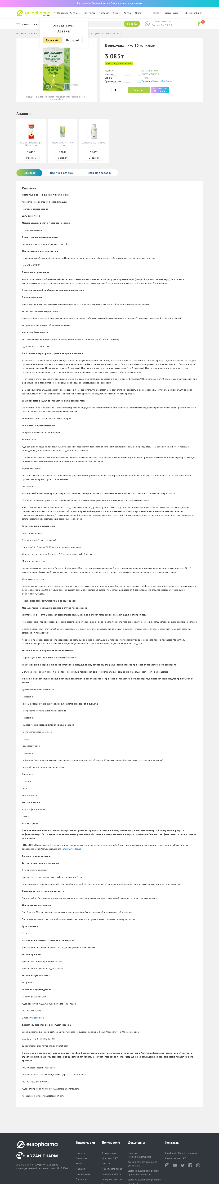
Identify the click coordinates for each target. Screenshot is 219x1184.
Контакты (90, 12)
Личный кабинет (194, 12)
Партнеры (81, 1179)
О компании (82, 1158)
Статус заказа (171, 12)
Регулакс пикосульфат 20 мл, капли (31, 144)
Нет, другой (72, 40)
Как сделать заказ (112, 1168)
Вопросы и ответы (111, 1173)
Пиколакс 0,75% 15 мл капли (62, 144)
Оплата (106, 1163)
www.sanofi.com (36, 1017)
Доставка (104, 12)
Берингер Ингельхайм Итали (157, 81)
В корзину (140, 90)
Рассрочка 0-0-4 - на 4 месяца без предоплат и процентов (109, 3)
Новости (80, 1153)
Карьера (80, 1168)
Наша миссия (83, 1173)
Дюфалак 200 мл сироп (93, 142)
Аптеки (127, 12)
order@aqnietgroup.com (184, 1153)
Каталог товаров (28, 24)
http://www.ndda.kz (72, 848)
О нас (138, 12)
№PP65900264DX (36, 1164)
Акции (116, 12)
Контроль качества (112, 1179)
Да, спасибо (52, 40)
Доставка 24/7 (110, 1158)
